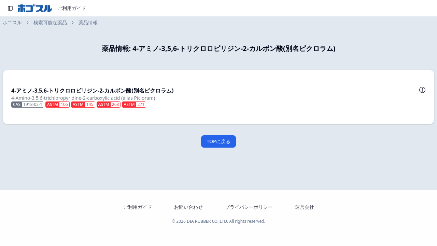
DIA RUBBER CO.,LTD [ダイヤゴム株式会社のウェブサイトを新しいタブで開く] (207, 221)
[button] (218, 97)
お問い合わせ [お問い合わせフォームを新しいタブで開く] (188, 207)
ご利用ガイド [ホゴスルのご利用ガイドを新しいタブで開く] (137, 207)
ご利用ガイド (71, 8)
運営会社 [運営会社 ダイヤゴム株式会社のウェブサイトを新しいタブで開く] (304, 207)
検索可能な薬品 (50, 22)
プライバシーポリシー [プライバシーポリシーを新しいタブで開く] (249, 207)
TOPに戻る (218, 141)
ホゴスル (12, 22)
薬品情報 (88, 22)
